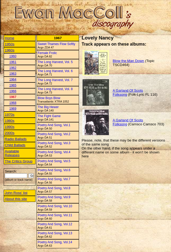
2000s (9, 133)
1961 (12, 62)
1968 (12, 103)
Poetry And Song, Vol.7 (54, 179)
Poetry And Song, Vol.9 (54, 197)
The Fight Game (49, 116)
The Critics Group (18, 161)
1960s (9, 50)
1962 (12, 68)
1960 (12, 56)
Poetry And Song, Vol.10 (55, 206)
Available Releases (12, 153)
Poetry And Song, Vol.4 (54, 152)
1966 (12, 91)
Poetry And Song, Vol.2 (54, 134)
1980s (9, 121)
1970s (9, 115)
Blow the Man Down (128, 61)
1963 (12, 74)
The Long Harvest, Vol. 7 (55, 80)
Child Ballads (15, 145)
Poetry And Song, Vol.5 (54, 161)
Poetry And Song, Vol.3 (54, 143)
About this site (16, 199)
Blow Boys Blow (49, 98)
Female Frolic (47, 53)
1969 (12, 108)
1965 (12, 85)
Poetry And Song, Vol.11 (55, 215)
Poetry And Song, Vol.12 (55, 224)
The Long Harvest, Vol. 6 (55, 71)
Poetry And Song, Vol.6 (54, 170)
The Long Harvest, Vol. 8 (55, 89)
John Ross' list (16, 193)
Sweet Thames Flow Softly (56, 44)
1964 (12, 79)
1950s (9, 44)
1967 (12, 97)
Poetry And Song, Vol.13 (55, 233)
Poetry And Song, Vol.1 (54, 125)
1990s (9, 127)
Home (9, 38)
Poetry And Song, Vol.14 (55, 242)
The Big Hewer (48, 107)
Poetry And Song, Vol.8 (54, 188)
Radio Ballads (16, 139)
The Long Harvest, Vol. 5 (55, 62)
